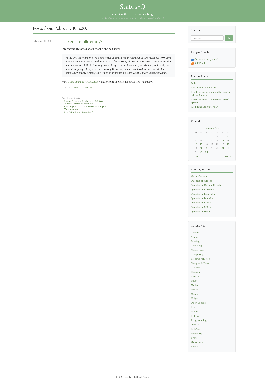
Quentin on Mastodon (203, 193)
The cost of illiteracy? (82, 41)
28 (206, 152)
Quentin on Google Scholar (206, 185)
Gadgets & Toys (200, 263)
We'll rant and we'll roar (204, 106)
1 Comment (87, 87)
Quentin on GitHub (201, 180)
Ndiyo (194, 298)
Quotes (195, 324)
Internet (195, 276)
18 (228, 144)
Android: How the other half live (78, 104)
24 (222, 148)
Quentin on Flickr (201, 202)
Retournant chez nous (203, 87)
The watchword (71, 109)
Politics (195, 315)
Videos (195, 346)
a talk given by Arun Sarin (83, 81)
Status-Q (132, 6)
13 (201, 144)
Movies (195, 289)
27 (201, 152)
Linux (194, 280)
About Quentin (199, 176)
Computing (197, 254)
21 (206, 148)
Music (194, 293)
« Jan (196, 156)
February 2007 (212, 127)
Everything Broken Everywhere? (78, 112)
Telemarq (196, 333)
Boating (195, 241)
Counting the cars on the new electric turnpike (85, 106)
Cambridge (197, 245)
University (197, 342)
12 (196, 144)
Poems (195, 311)
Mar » (228, 156)
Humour (195, 271)
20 (201, 148)
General (75, 87)
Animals (195, 232)
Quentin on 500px (201, 207)
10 (222, 140)
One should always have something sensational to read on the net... (132, 18)
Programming (199, 320)
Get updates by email (204, 59)
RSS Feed (198, 62)
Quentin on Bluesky (202, 198)
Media (194, 285)
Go (228, 38)
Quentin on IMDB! (201, 211)
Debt (194, 83)
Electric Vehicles (200, 258)
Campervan (197, 250)
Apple (194, 236)
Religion (195, 329)
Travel (194, 337)
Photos (195, 307)
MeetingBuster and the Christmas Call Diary (83, 101)
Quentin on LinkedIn (202, 189)
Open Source (198, 302)
